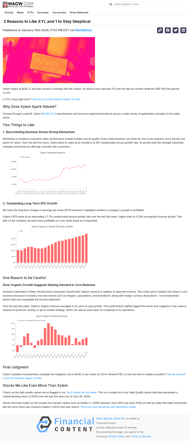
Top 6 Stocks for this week (81, 392)
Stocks (9, 12)
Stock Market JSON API (110, 418)
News (20, 12)
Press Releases (79, 12)
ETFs (31, 12)
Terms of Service (141, 436)
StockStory (83, 30)
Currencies (59, 12)
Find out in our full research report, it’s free (55, 99)
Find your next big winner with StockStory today (108, 406)
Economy (43, 12)
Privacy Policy (116, 436)
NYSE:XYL (48, 113)
